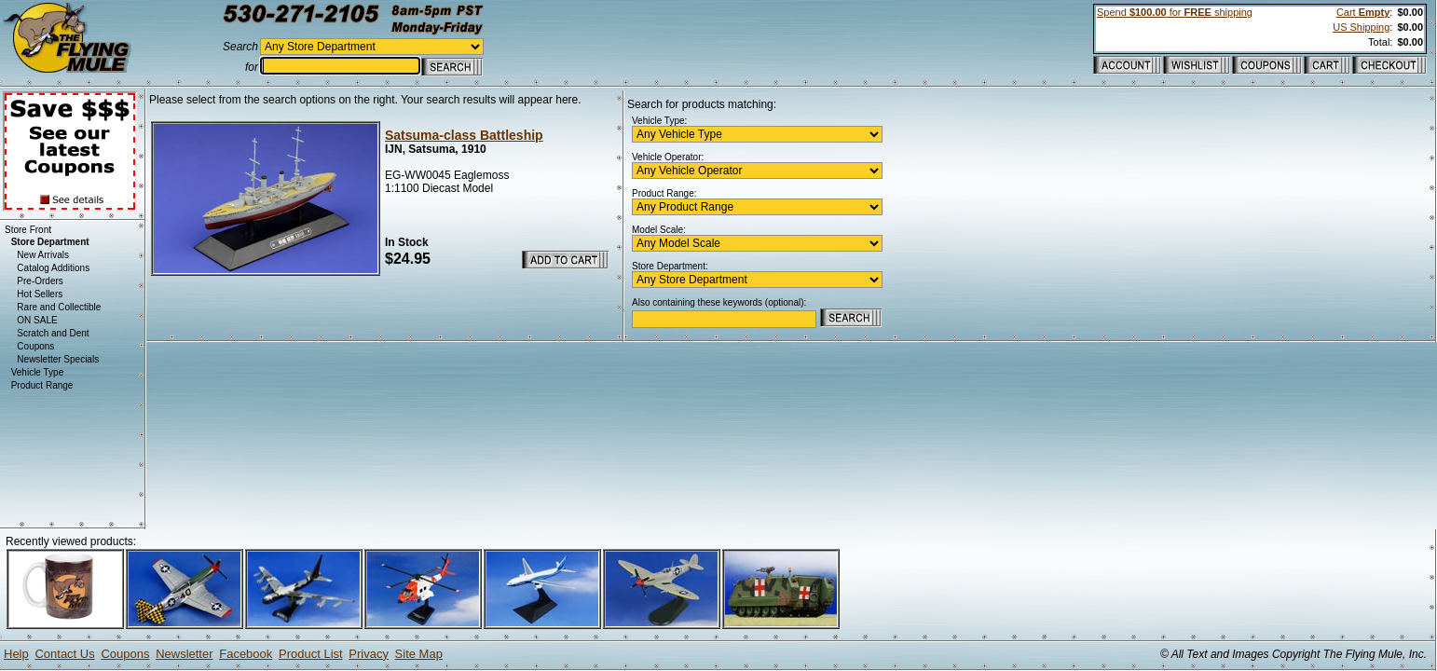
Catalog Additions (53, 268)
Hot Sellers (39, 294)
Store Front (28, 230)
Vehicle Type (37, 372)
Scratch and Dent (53, 333)
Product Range (42, 385)
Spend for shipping (1174, 12)
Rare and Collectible (59, 307)
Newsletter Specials (58, 359)
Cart (1362, 12)
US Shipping (1361, 27)
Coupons (35, 346)
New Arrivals (43, 255)
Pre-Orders (39, 281)
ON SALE (37, 320)
